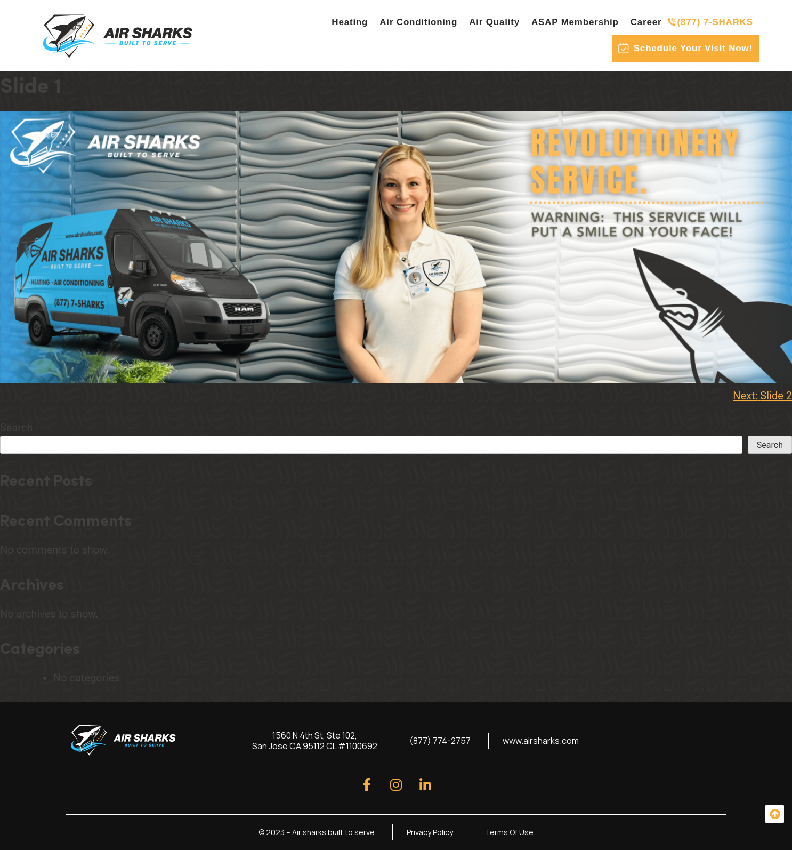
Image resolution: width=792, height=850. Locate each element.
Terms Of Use (509, 832)
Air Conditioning (418, 22)
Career (646, 22)
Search (16, 427)
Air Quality (494, 22)
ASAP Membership (575, 22)
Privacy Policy (430, 832)
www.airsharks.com (541, 741)
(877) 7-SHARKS (715, 22)
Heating (350, 22)
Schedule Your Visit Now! (693, 48)
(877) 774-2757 (440, 741)
